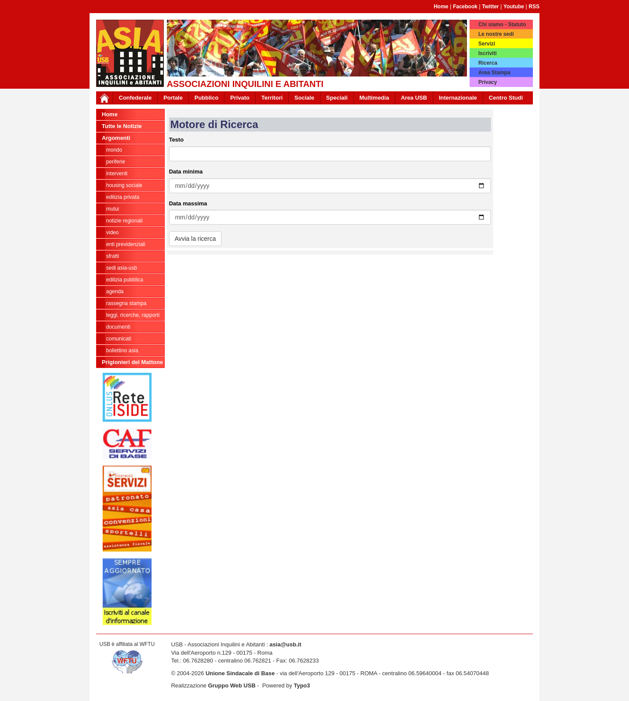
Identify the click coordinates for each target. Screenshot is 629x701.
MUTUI (112, 209)
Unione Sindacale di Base (240, 673)
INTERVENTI (117, 173)
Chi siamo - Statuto (502, 24)
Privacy (487, 82)
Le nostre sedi (496, 34)
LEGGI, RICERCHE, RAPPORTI (132, 315)
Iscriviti (487, 53)
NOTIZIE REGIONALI (124, 221)
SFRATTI (112, 256)
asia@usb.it (285, 644)
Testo (176, 139)
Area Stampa (494, 72)
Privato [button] (239, 97)
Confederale (135, 97)
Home (441, 6)
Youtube (514, 6)
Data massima (188, 203)
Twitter (490, 6)
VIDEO (112, 232)
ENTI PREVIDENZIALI (125, 244)
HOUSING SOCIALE (124, 185)
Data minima (186, 171)
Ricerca (487, 63)
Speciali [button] (337, 97)
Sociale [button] (304, 97)
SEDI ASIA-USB (121, 268)
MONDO (114, 150)
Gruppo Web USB (232, 685)
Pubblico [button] (206, 97)
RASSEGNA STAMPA (126, 303)
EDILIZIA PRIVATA (122, 197)
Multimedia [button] (374, 97)
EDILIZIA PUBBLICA (124, 280)
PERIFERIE (115, 162)
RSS (534, 6)
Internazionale (458, 97)
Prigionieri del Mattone (132, 362)
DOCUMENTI (118, 327)
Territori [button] (272, 97)
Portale (173, 97)
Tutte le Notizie (122, 126)
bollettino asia (122, 350)
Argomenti (116, 138)
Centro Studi (506, 97)
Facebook (465, 6)
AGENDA (115, 291)
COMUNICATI (118, 339)
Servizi (486, 44)
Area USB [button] (414, 97)
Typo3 (302, 685)
